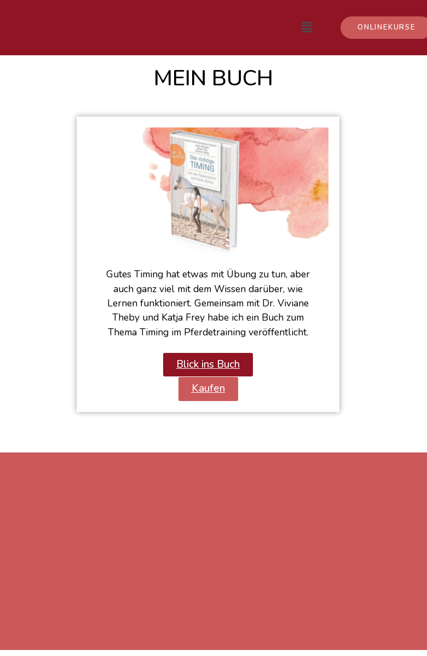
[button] (208, 364)
